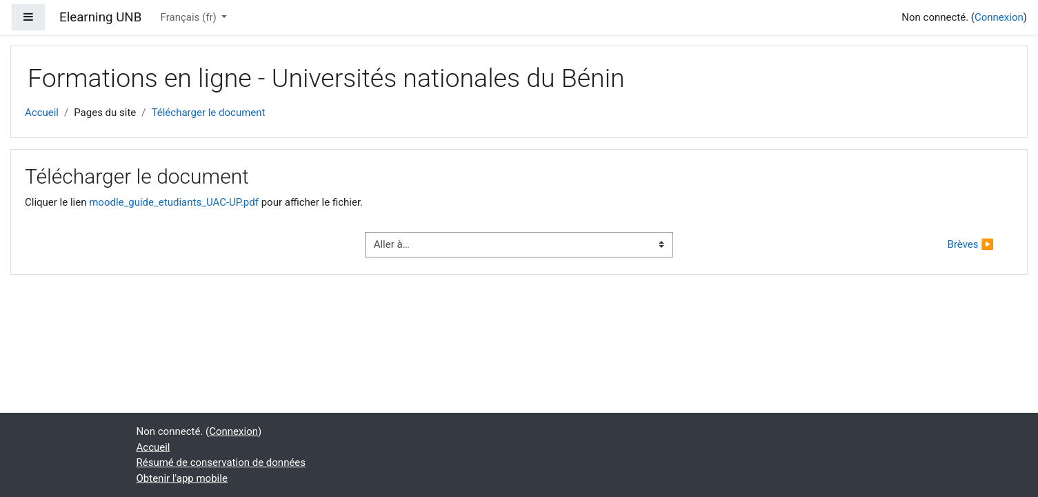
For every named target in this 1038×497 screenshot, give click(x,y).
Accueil (42, 112)
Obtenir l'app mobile (182, 478)
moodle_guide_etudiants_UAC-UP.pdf (174, 202)
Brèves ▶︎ (971, 244)
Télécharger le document (209, 112)
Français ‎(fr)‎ (190, 17)
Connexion (999, 17)
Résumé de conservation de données (221, 462)
